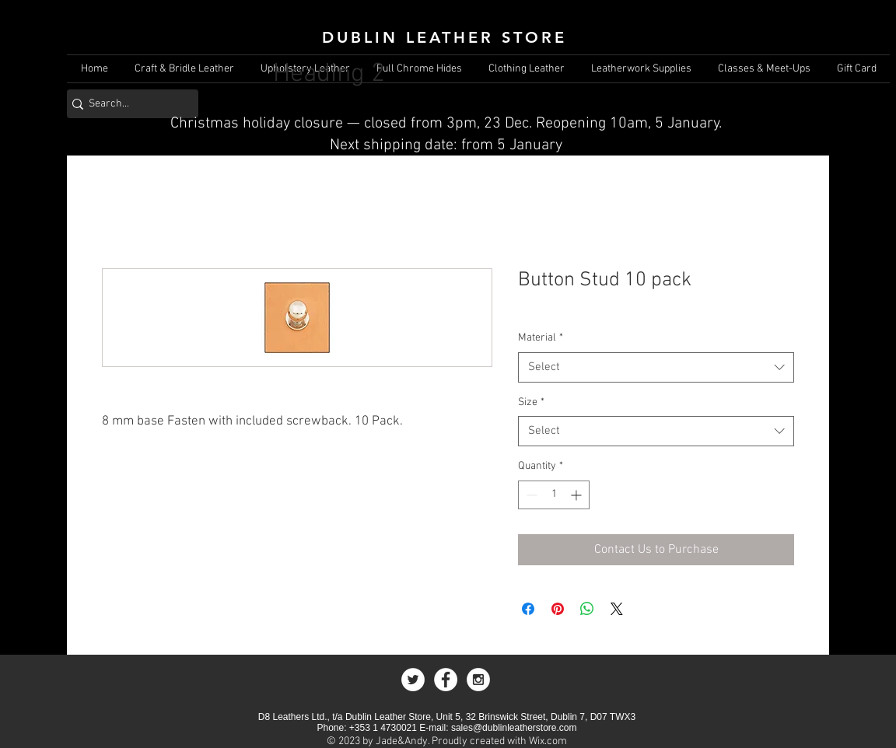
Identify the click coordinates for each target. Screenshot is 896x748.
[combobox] (656, 367)
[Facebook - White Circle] (445, 679)
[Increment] (577, 495)
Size (531, 402)
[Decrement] (530, 495)
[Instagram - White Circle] (478, 679)
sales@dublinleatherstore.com (514, 727)
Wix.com (548, 741)
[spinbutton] (554, 495)
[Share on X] (616, 608)
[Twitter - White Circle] (413, 679)
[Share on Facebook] (528, 608)
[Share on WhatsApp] (587, 608)
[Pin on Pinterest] (557, 608)
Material (540, 337)
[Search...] (127, 103)
